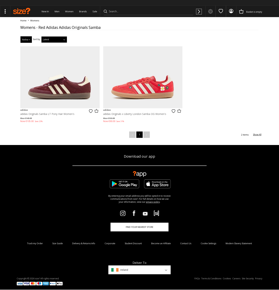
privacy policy (153, 200)
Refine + (26, 39)
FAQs (197, 276)
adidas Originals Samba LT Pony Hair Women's (47, 112)
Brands (83, 11)
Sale (95, 11)
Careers (236, 276)
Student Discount (133, 241)
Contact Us (185, 241)
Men (57, 11)
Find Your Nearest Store (139, 225)
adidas (24, 108)
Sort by (36, 39)
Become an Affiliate (161, 241)
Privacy (258, 276)
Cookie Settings (208, 241)
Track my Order (35, 241)
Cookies (227, 276)
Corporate (110, 241)
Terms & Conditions (211, 276)
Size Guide (57, 241)
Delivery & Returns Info (83, 241)
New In (45, 11)
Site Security (248, 276)
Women (69, 11)
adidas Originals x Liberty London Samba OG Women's (132, 112)
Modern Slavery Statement (239, 241)
